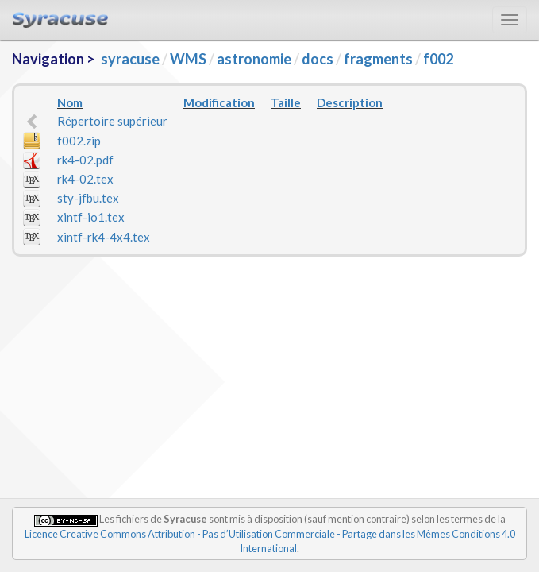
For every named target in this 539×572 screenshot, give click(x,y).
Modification (219, 102)
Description (350, 102)
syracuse (130, 59)
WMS (188, 59)
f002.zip (79, 140)
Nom (70, 102)
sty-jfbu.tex (88, 198)
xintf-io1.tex (91, 217)
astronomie (254, 59)
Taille (286, 102)
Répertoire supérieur (112, 121)
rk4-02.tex (85, 179)
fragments (378, 59)
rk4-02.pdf (85, 160)
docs (317, 59)
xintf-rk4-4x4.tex (103, 237)
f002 (438, 59)
